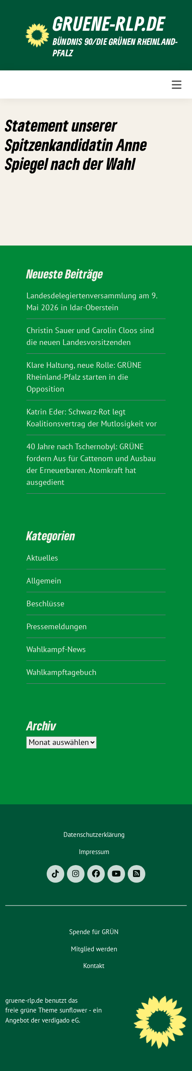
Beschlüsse (45, 603)
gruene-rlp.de (109, 23)
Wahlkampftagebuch (61, 672)
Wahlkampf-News (56, 649)
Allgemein (43, 581)
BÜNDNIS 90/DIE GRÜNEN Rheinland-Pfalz (115, 47)
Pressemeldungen (56, 626)
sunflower (73, 1010)
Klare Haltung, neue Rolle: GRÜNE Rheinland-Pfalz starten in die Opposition (84, 377)
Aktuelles (42, 558)
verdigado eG (60, 1020)
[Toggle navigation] (176, 84)
